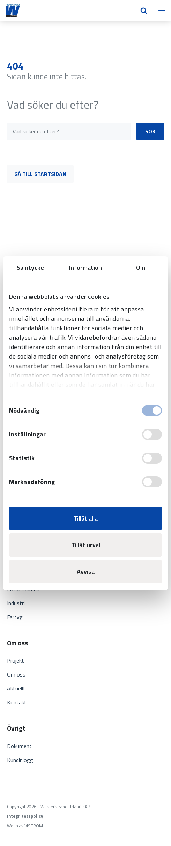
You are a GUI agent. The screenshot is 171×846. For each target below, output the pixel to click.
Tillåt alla (85, 518)
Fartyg (15, 617)
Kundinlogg (20, 760)
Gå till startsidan (40, 174)
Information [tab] (85, 267)
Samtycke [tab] (30, 267)
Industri (16, 603)
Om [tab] (140, 267)
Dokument (19, 746)
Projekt (15, 660)
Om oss (16, 674)
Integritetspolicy (25, 816)
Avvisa (86, 571)
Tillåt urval (85, 545)
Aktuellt (16, 688)
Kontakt (17, 702)
